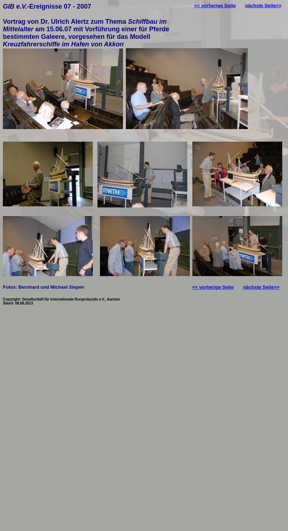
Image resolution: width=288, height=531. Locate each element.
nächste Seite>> (263, 5)
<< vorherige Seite (215, 5)
